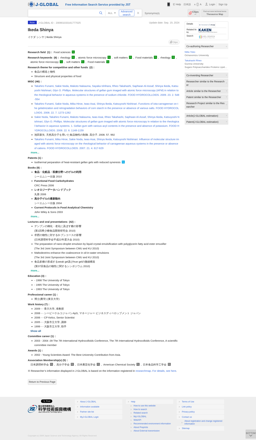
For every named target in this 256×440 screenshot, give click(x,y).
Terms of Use (188, 401)
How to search (140, 409)
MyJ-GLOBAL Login (89, 417)
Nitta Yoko (190, 52)
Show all (35, 330)
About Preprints (141, 427)
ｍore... (34, 152)
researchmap (143, 370)
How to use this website (145, 405)
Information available (90, 407)
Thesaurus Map (214, 12)
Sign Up (223, 4)
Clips (195, 13)
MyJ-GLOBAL (140, 416)
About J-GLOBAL (88, 401)
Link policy (187, 407)
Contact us (187, 417)
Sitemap (186, 428)
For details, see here (164, 370)
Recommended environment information (152, 423)
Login (212, 4)
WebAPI (137, 420)
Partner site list (87, 412)
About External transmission (147, 431)
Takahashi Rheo (193, 60)
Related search (141, 413)
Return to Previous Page (42, 381)
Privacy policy (188, 412)
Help (178, 4)
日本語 (187, 4)
